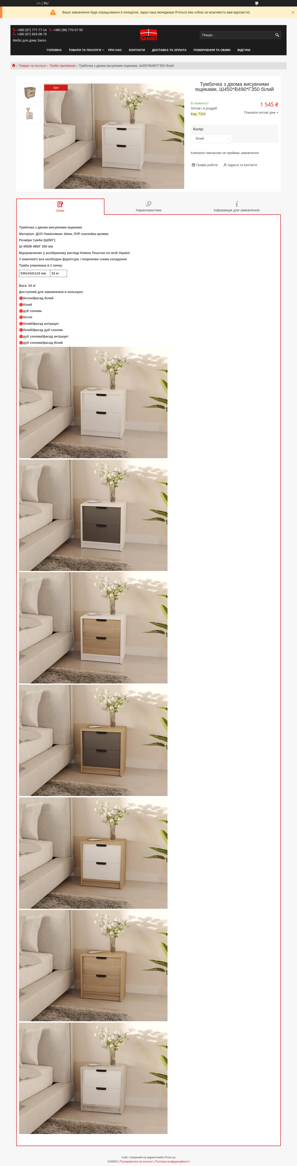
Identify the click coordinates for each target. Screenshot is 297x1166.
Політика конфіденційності (172, 1161)
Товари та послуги (85, 50)
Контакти (137, 50)
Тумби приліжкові (62, 66)
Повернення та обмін (212, 50)
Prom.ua (170, 1157)
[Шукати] (277, 35)
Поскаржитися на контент (136, 1161)
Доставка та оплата (169, 50)
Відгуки (244, 50)
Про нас (115, 50)
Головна (54, 50)
